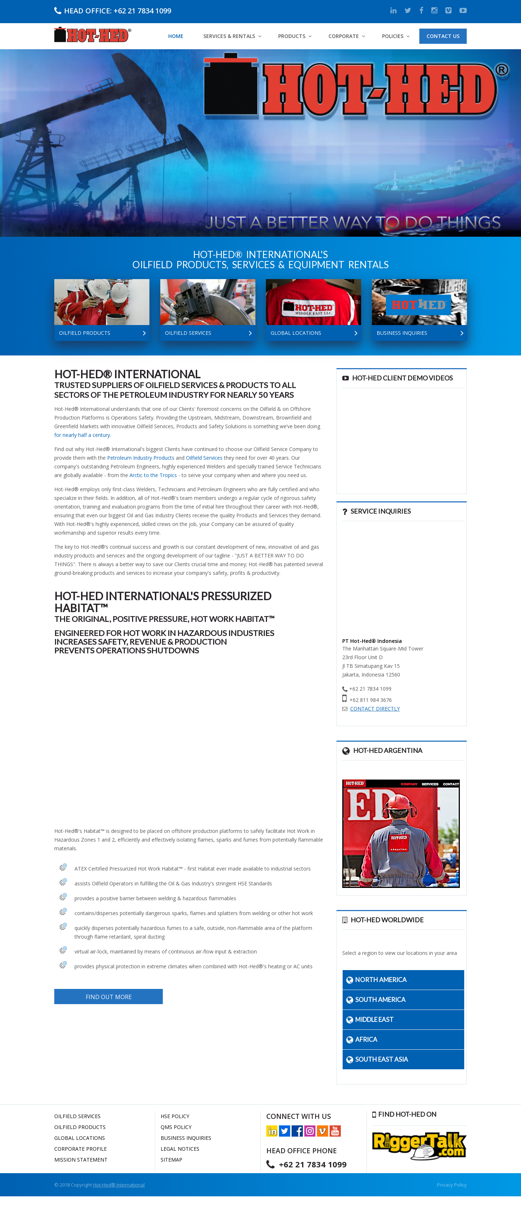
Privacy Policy (452, 1185)
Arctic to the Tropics (153, 475)
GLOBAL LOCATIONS (79, 1137)
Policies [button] (392, 36)
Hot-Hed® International (119, 1184)
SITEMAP (171, 1159)
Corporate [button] (344, 36)
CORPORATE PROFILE (80, 1148)
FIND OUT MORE (109, 997)
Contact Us (443, 36)
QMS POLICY (176, 1127)
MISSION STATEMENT (80, 1159)
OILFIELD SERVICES (77, 1116)
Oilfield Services (204, 457)
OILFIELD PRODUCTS (80, 1127)
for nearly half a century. (82, 434)
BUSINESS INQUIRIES (186, 1137)
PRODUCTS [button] (291, 36)
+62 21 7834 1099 (142, 10)
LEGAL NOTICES (180, 1148)
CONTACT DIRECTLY (375, 708)
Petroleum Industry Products (140, 457)
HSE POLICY (175, 1116)
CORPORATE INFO (64, 200)
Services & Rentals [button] (229, 36)
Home (175, 36)
